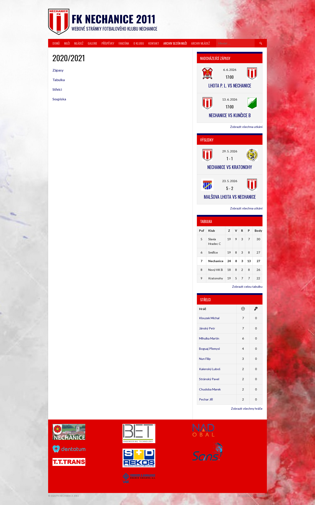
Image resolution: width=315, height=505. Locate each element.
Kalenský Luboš (209, 369)
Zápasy (57, 70)
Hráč (202, 309)
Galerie (92, 43)
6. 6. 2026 (229, 69)
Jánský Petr (207, 328)
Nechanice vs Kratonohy (229, 167)
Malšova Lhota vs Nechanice (230, 196)
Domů (56, 43)
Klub (211, 230)
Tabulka (58, 80)
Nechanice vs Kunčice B (230, 115)
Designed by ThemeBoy (252, 495)
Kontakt (153, 43)
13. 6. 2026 (229, 99)
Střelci (57, 89)
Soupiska (59, 99)
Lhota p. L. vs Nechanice (229, 85)
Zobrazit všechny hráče (246, 408)
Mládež (78, 43)
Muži (67, 43)
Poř (201, 230)
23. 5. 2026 (229, 181)
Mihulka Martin (209, 338)
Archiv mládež (200, 43)
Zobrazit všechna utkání (246, 127)
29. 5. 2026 (229, 151)
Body (258, 230)
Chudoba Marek (210, 389)
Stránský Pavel (209, 379)
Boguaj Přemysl (209, 348)
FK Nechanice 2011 (114, 18)
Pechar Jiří (206, 399)
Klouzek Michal (209, 318)
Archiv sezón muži (175, 43)
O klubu (138, 43)
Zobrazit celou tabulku (247, 286)
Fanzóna (124, 43)
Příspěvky (108, 43)
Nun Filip (205, 358)
